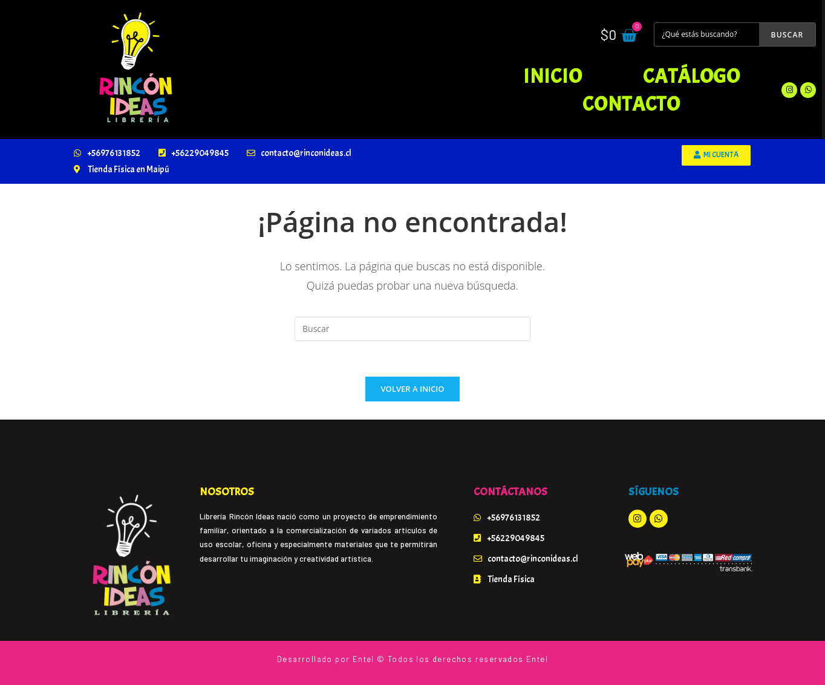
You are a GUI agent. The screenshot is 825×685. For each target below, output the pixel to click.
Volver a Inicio (413, 389)
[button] (716, 155)
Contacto (631, 104)
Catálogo (691, 76)
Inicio (552, 76)
